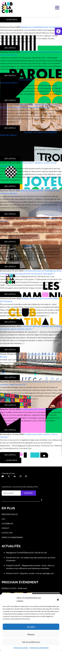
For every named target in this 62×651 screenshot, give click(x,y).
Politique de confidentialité (39, 648)
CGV (3, 519)
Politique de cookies (21, 648)
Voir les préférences (31, 642)
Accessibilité (7, 524)
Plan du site (7, 533)
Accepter (31, 627)
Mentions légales (10, 514)
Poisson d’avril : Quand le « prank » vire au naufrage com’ (30, 573)
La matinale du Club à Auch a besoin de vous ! (40, 409)
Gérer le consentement (12, 537)
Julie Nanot (29, 246)
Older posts (10, 20)
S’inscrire (28, 493)
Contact (5, 528)
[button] (58, 31)
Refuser (31, 634)
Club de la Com (8, 473)
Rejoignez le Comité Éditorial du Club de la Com (41, 27)
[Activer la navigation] (56, 7)
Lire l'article (10, 48)
